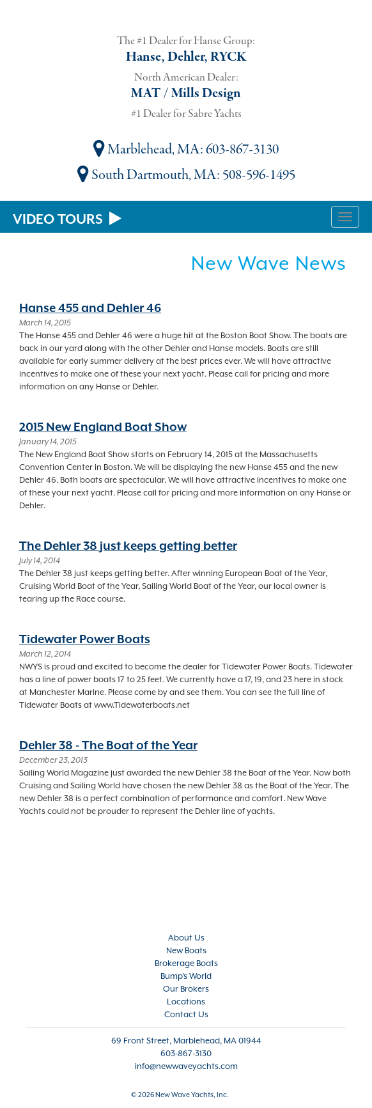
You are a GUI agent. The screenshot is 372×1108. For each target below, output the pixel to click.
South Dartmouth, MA (147, 175)
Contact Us (186, 1014)
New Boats (186, 950)
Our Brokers (186, 989)
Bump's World (186, 976)
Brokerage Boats (186, 963)
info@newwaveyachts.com (186, 1066)
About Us (186, 937)
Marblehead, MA (146, 149)
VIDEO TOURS (67, 219)
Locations (186, 1001)
